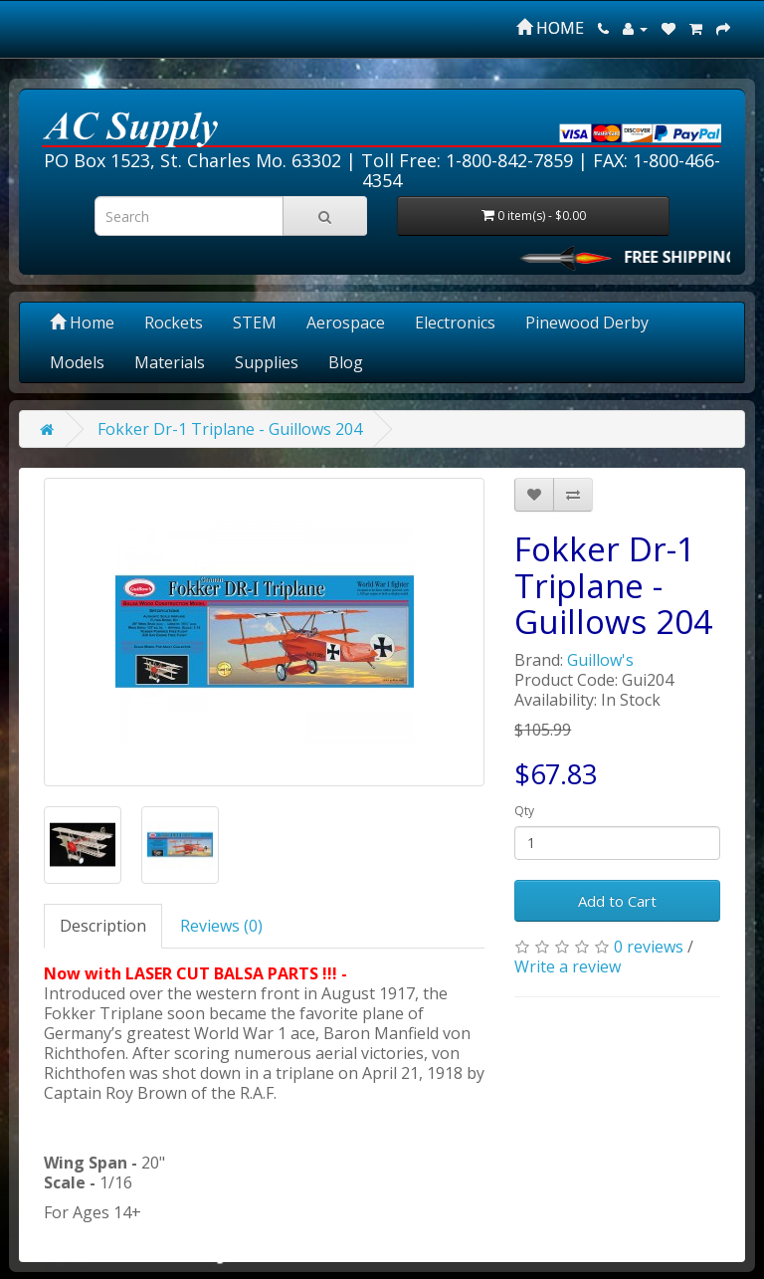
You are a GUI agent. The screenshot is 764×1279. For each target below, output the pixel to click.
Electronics (455, 322)
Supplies (266, 362)
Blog (345, 362)
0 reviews (648, 947)
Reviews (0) (221, 926)
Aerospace (345, 322)
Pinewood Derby (587, 322)
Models (77, 362)
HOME (550, 28)
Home (82, 322)
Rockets (173, 322)
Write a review (567, 966)
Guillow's (600, 660)
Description (103, 926)
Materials (169, 362)
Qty (524, 810)
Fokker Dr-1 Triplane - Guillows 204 (229, 429)
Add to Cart (617, 901)
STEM (255, 322)
